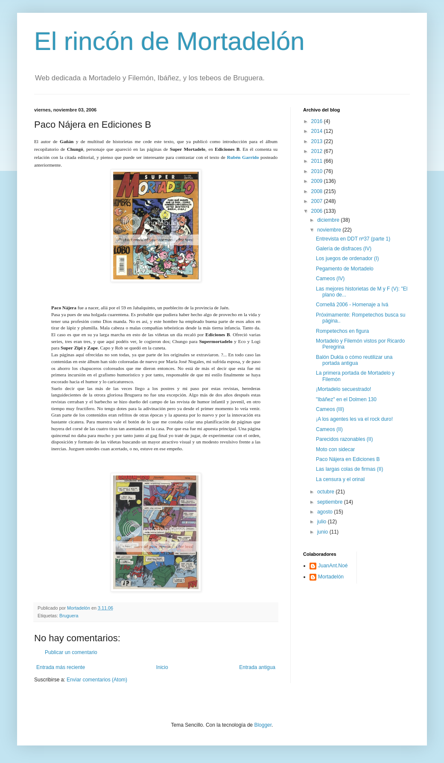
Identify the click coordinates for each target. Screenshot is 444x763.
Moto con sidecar (335, 449)
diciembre (329, 220)
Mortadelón (331, 577)
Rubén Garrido (243, 157)
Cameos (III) (330, 409)
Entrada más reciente (60, 667)
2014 (317, 131)
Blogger (263, 725)
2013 (317, 141)
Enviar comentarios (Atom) (97, 680)
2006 (317, 211)
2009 (317, 181)
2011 (317, 161)
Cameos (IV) (330, 279)
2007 (317, 201)
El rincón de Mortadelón (169, 41)
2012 (317, 151)
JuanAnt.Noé (333, 566)
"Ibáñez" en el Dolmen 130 (346, 399)
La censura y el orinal (340, 479)
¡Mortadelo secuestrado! (343, 389)
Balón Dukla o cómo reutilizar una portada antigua (354, 360)
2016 (317, 121)
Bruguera (68, 615)
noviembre (329, 230)
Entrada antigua (257, 667)
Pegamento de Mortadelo (345, 269)
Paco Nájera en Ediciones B (348, 459)
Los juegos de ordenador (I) (347, 258)
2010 (317, 171)
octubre (326, 492)
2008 (317, 191)
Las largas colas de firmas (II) (349, 469)
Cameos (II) (329, 429)
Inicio (162, 667)
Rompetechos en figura (342, 331)
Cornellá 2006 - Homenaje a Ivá (352, 305)
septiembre (330, 502)
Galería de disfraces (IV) (343, 249)
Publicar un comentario (71, 652)
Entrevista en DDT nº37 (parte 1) (353, 239)
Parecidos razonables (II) (344, 439)
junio (323, 532)
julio (322, 522)
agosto (325, 512)
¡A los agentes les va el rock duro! (354, 419)
